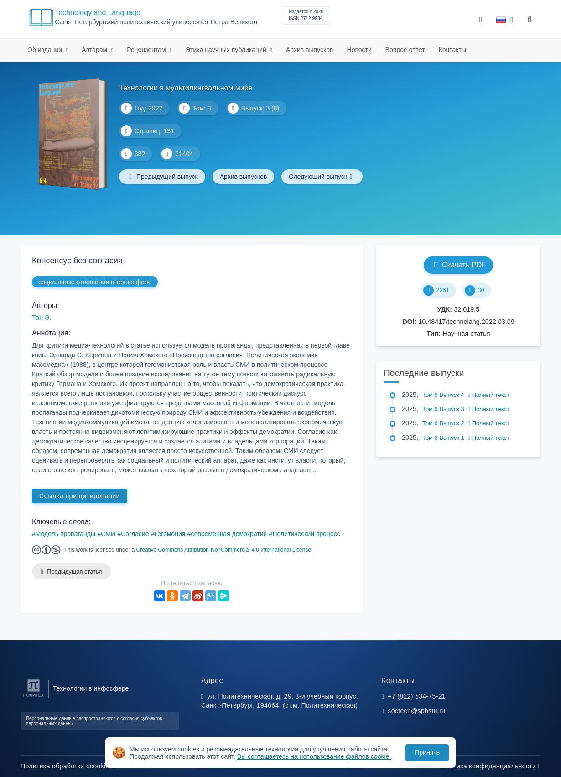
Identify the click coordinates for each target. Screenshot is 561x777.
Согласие (135, 533)
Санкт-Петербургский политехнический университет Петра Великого (156, 22)
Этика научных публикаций (227, 49)
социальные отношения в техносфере (94, 282)
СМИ (108, 533)
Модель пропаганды (65, 533)
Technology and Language (97, 12)
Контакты (452, 49)
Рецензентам (147, 49)
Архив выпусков (309, 49)
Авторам (95, 49)
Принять (427, 752)
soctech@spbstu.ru (416, 710)
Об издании (45, 49)
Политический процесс (306, 533)
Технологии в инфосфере (91, 688)
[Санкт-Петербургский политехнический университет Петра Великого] (34, 697)
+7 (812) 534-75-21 (417, 696)
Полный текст (488, 394)
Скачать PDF (458, 265)
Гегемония (170, 533)
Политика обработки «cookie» (69, 766)
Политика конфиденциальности (488, 766)
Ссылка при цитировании (79, 496)
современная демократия (229, 533)
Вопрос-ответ (405, 49)
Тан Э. (41, 317)
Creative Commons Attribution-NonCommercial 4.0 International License (224, 550)
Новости (359, 49)
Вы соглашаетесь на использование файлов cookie (314, 756)
